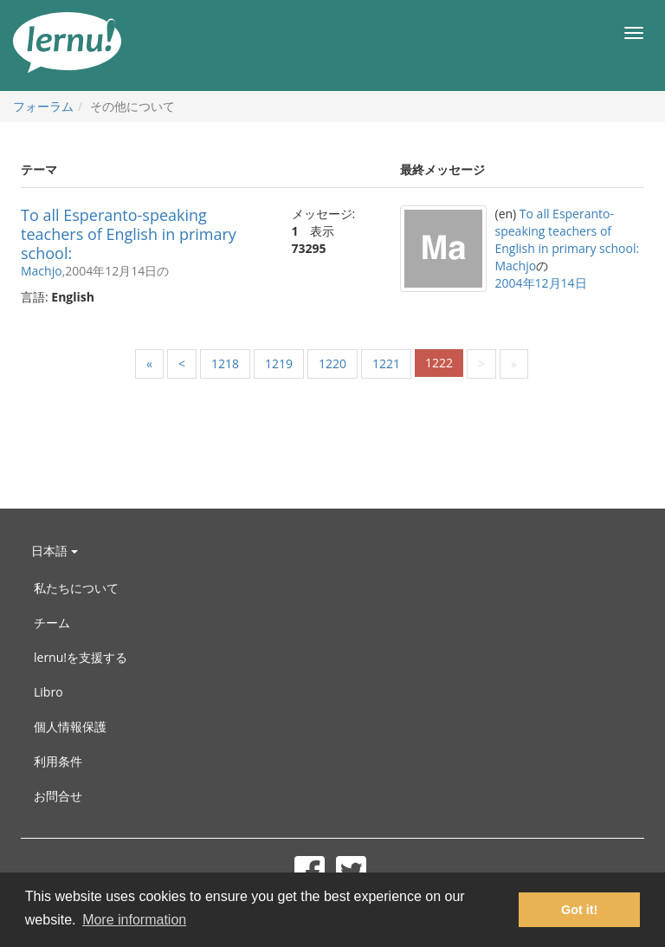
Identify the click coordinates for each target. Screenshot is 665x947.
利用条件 (58, 761)
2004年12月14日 (541, 283)
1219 (279, 363)
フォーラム (43, 106)
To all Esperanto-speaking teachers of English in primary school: (128, 233)
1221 (386, 363)
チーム (52, 622)
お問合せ (58, 796)
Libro (48, 692)
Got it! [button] (579, 910)
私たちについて (76, 588)
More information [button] (134, 919)
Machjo (41, 271)
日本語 (54, 550)
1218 (225, 363)
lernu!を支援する (80, 657)
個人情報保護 (70, 726)
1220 (332, 363)
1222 (439, 362)
